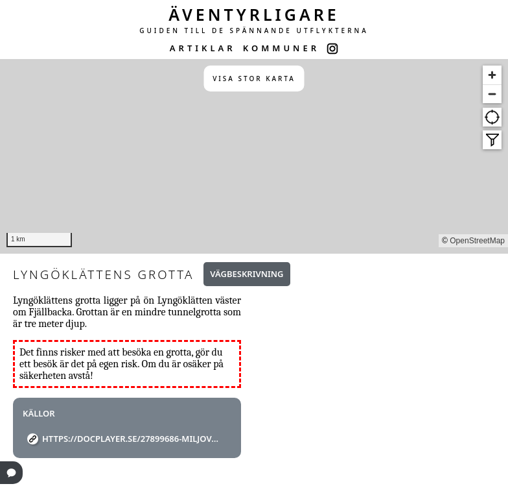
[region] (254, 156)
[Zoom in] (492, 75)
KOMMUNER (281, 48)
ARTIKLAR (203, 48)
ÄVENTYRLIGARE (254, 14)
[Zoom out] (492, 93)
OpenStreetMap (477, 240)
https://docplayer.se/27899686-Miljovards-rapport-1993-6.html (132, 438)
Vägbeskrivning (246, 274)
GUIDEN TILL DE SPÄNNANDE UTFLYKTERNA (254, 30)
